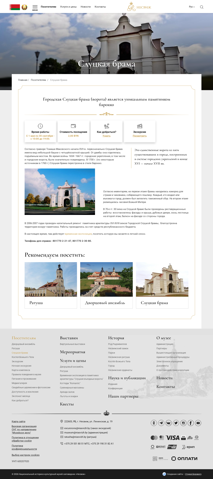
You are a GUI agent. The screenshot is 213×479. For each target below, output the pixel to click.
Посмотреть (140, 135)
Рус (191, 6)
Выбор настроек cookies (26, 455)
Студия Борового (193, 474)
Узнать (106, 135)
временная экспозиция (78, 233)
